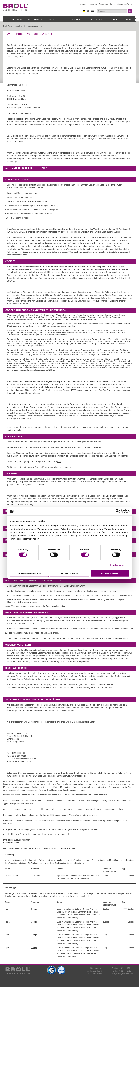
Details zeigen (117, 565)
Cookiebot (61, 848)
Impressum (93, 4)
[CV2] (73, 390)
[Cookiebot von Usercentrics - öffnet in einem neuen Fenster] (117, 511)
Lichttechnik (97, 19)
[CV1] (9, 384)
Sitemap (83, 4)
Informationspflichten (124, 4)
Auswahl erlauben (69, 573)
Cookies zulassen (110, 573)
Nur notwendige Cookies (29, 573)
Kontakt (114, 19)
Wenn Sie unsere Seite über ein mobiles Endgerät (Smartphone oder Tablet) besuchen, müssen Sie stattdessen (58, 381)
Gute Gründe (35, 19)
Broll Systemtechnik (11, 26)
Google (34, 909)
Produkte (77, 19)
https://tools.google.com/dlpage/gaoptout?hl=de (33, 370)
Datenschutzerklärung (107, 4)
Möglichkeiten (57, 19)
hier (59, 461)
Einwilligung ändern (11, 843)
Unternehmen (14, 19)
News (129, 19)
